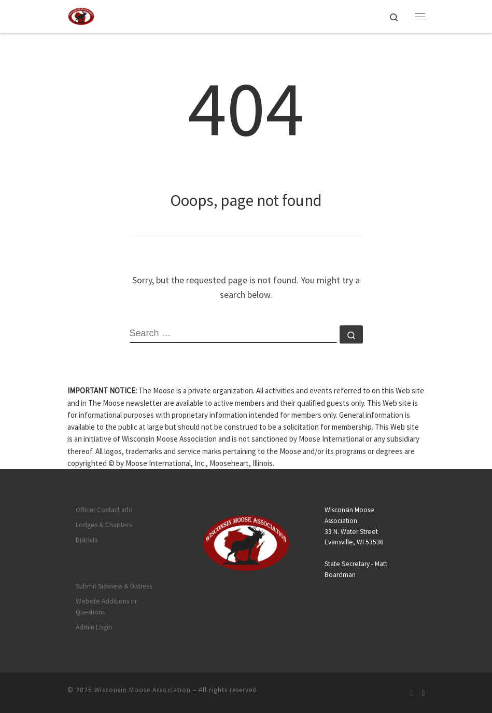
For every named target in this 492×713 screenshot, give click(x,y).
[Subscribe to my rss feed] (412, 693)
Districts (86, 540)
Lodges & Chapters (104, 524)
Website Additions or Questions (106, 606)
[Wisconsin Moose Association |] (81, 15)
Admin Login (94, 627)
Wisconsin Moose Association (142, 689)
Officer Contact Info (104, 509)
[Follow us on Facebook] (423, 693)
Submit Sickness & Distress (114, 586)
